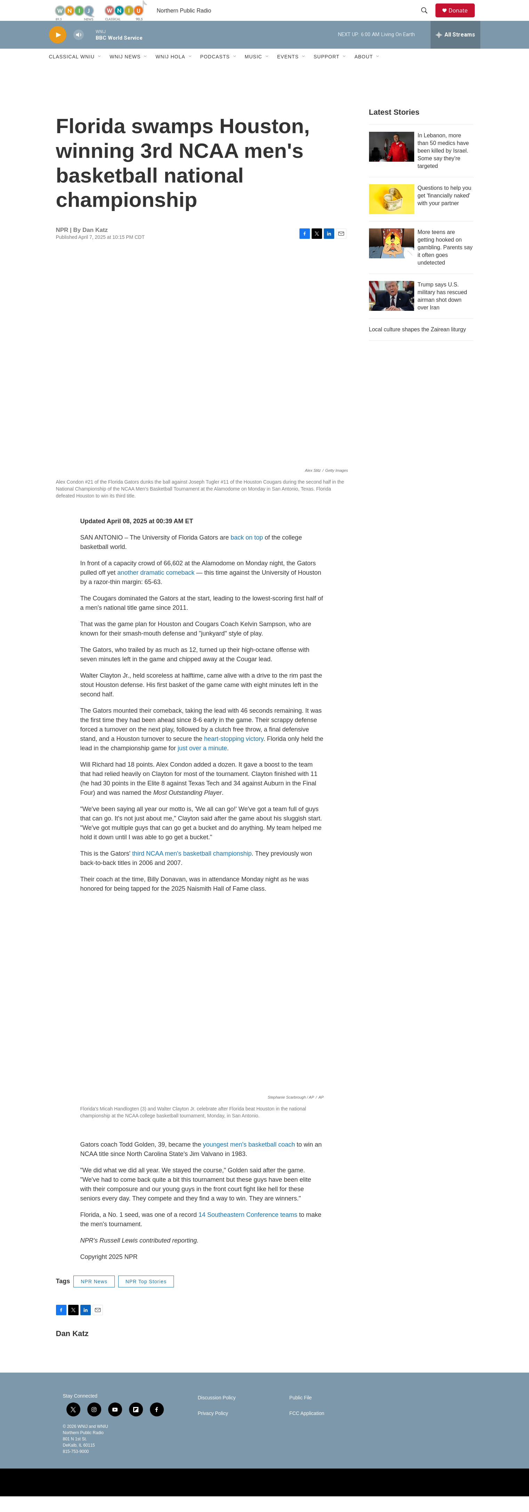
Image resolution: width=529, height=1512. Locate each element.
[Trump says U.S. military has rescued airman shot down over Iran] (391, 311)
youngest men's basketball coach (249, 1160)
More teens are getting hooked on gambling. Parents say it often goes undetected (445, 263)
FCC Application (306, 1429)
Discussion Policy (217, 1413)
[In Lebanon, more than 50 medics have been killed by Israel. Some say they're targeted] (391, 162)
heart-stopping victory (234, 754)
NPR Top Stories (146, 1297)
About (363, 72)
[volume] (79, 50)
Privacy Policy (213, 1429)
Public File (300, 1413)
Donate (462, 18)
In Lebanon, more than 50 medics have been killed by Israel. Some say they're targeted (443, 166)
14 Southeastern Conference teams (248, 1230)
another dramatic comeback (155, 588)
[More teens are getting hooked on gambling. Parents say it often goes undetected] (391, 259)
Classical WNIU (72, 72)
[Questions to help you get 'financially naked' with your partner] (391, 215)
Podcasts (215, 72)
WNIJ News (125, 72)
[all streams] (455, 50)
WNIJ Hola (170, 72)
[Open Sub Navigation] (100, 72)
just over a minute (202, 763)
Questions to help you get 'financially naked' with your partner (445, 211)
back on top (247, 553)
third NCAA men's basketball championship (192, 869)
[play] (57, 51)
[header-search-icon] (427, 18)
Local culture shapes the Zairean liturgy (417, 345)
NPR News (94, 1297)
